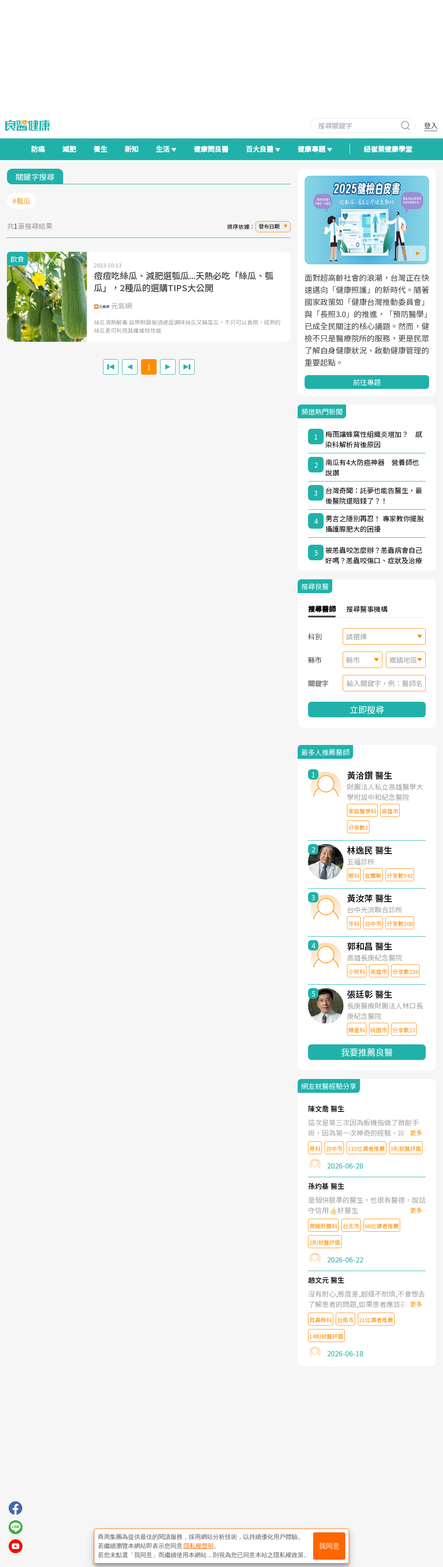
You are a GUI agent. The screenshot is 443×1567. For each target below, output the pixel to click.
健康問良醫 (211, 149)
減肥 (69, 149)
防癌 (38, 149)
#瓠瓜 (21, 201)
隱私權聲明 (198, 1545)
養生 (100, 149)
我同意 (329, 1546)
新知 (131, 149)
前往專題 (367, 382)
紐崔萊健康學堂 (388, 149)
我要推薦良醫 (367, 1052)
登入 (431, 125)
